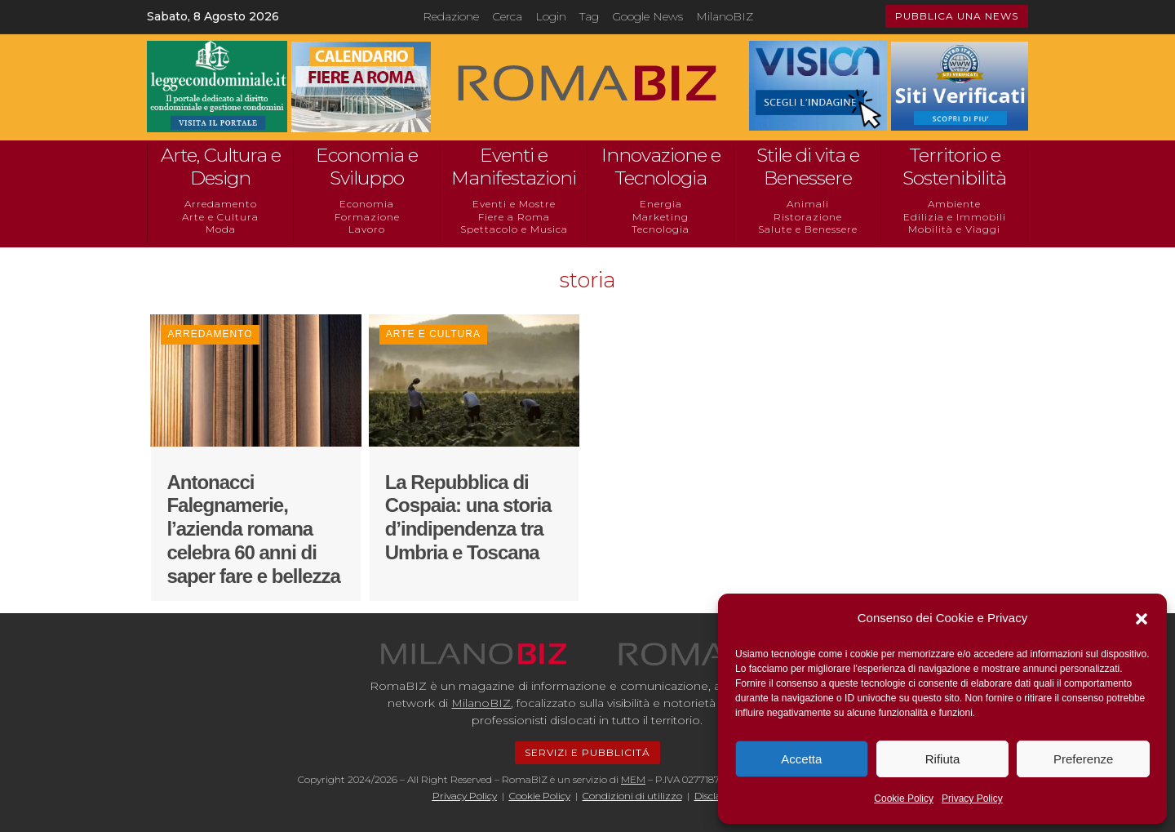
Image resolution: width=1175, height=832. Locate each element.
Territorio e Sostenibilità (954, 166)
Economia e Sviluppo (367, 166)
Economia (366, 204)
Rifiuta (942, 759)
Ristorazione (808, 217)
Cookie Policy (903, 798)
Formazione (367, 217)
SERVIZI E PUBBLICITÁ (587, 752)
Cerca (507, 16)
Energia (661, 204)
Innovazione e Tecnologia (661, 166)
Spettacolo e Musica (514, 229)
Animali (808, 204)
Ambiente (954, 204)
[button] (1141, 619)
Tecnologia (660, 229)
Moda (221, 229)
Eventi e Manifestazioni (513, 166)
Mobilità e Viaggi (954, 229)
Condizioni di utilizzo (632, 796)
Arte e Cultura (220, 217)
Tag (589, 16)
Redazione (451, 16)
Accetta (801, 759)
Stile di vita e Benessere (807, 166)
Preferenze (1083, 759)
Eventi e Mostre (514, 204)
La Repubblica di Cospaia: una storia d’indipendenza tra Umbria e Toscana (468, 517)
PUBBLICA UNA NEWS (956, 16)
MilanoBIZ (724, 16)
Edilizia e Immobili (954, 217)
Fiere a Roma (514, 217)
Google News (647, 16)
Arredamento (220, 204)
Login (550, 16)
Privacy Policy (972, 798)
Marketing (660, 217)
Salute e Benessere (808, 229)
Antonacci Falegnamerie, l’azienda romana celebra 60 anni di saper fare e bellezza (252, 529)
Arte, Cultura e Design (221, 166)
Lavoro (366, 229)
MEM (633, 779)
